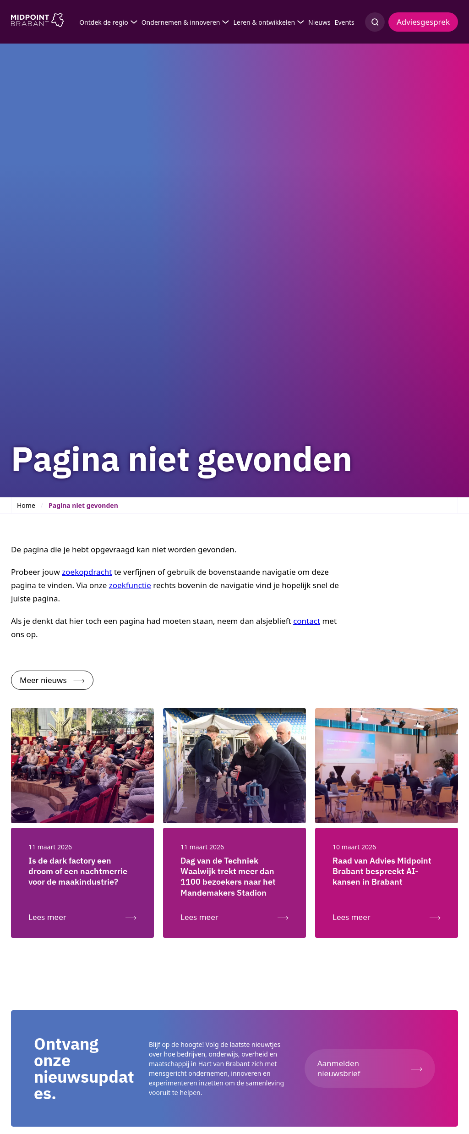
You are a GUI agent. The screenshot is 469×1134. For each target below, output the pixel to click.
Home (26, 505)
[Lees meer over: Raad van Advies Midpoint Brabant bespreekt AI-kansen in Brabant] (387, 915)
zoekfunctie (130, 585)
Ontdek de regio (103, 22)
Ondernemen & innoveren (181, 22)
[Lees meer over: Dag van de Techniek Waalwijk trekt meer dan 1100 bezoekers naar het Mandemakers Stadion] (234, 915)
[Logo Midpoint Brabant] (37, 22)
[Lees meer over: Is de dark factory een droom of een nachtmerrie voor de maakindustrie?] (82, 915)
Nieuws (319, 22)
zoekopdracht (87, 572)
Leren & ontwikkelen (264, 22)
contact (306, 621)
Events (344, 22)
